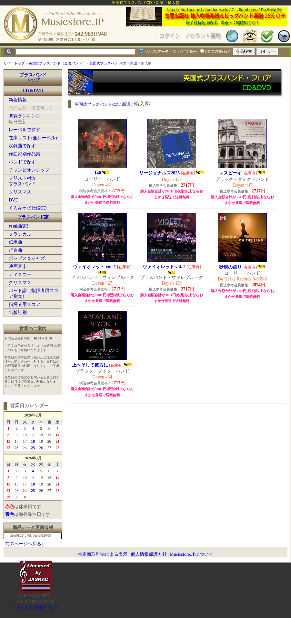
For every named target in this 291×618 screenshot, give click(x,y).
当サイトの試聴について (36, 607)
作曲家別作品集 (24, 154)
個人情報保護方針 (149, 554)
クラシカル (20, 234)
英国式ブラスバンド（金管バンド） (57, 63)
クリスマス (20, 192)
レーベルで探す (24, 129)
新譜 (133, 63)
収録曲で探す (22, 145)
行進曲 (15, 250)
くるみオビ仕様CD (27, 208)
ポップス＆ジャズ (27, 258)
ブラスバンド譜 (33, 217)
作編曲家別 (20, 226)
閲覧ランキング (24, 115)
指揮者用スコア (24, 304)
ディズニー (20, 274)
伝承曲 (15, 242)
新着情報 (18, 99)
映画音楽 (18, 266)
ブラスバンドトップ (32, 78)
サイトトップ (14, 63)
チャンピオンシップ (29, 170)
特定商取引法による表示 (102, 554)
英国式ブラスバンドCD (107, 63)
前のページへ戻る (23, 543)
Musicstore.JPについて (191, 554)
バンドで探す (22, 162)
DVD (13, 200)
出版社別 (18, 312)
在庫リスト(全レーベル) (33, 137)
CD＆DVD (33, 90)
